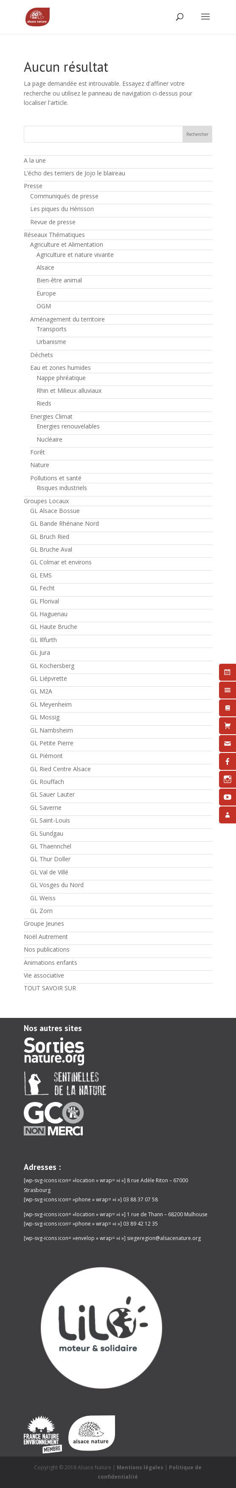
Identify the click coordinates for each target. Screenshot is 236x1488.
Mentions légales (140, 1467)
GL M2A (41, 691)
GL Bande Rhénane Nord (64, 523)
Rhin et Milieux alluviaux (69, 390)
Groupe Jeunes (44, 923)
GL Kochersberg (52, 666)
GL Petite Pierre (51, 743)
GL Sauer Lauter (52, 794)
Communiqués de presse (64, 196)
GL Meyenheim (51, 704)
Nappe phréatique (61, 378)
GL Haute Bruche (53, 627)
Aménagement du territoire (67, 319)
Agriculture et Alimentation (66, 244)
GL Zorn (41, 911)
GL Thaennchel (50, 846)
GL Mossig (44, 717)
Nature (39, 465)
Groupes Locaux (46, 501)
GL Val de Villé (49, 872)
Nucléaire (49, 439)
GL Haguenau (48, 614)
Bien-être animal (59, 280)
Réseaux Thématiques (54, 235)
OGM (44, 306)
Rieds (44, 403)
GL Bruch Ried (49, 537)
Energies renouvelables (68, 426)
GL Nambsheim (51, 730)
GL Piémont (46, 756)
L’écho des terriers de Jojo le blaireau (74, 173)
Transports (52, 329)
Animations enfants (50, 962)
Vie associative (44, 975)
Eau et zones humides (60, 368)
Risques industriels (62, 488)
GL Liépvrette (48, 678)
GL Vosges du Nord (57, 885)
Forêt (37, 452)
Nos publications (47, 949)
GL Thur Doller (50, 859)
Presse (33, 186)
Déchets (41, 355)
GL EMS (41, 575)
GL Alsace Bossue (55, 511)
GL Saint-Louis (50, 820)
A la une (35, 160)
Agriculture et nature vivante (75, 255)
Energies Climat (51, 416)
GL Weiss (43, 898)
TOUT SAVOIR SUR (50, 988)
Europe (46, 293)
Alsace (45, 267)
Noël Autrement (46, 937)
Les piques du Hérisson (62, 209)
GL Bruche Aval (51, 549)
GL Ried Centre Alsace (60, 769)
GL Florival (44, 601)
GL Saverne (46, 807)
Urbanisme (51, 342)
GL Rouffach (47, 782)
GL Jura (40, 652)
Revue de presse (53, 222)
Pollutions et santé (55, 478)
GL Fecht (42, 588)
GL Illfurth (43, 640)
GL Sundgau (46, 833)
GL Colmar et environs (61, 562)
